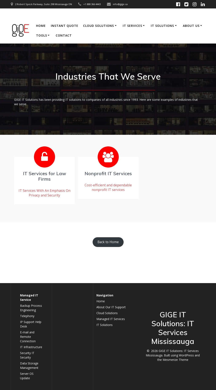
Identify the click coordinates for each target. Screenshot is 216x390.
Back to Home (108, 242)
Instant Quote (64, 26)
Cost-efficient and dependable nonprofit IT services (108, 187)
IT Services (132, 26)
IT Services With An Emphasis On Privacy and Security (44, 193)
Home (41, 26)
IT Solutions (162, 26)
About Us (191, 26)
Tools (41, 35)
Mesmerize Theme (175, 360)
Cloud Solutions (98, 26)
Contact (64, 35)
